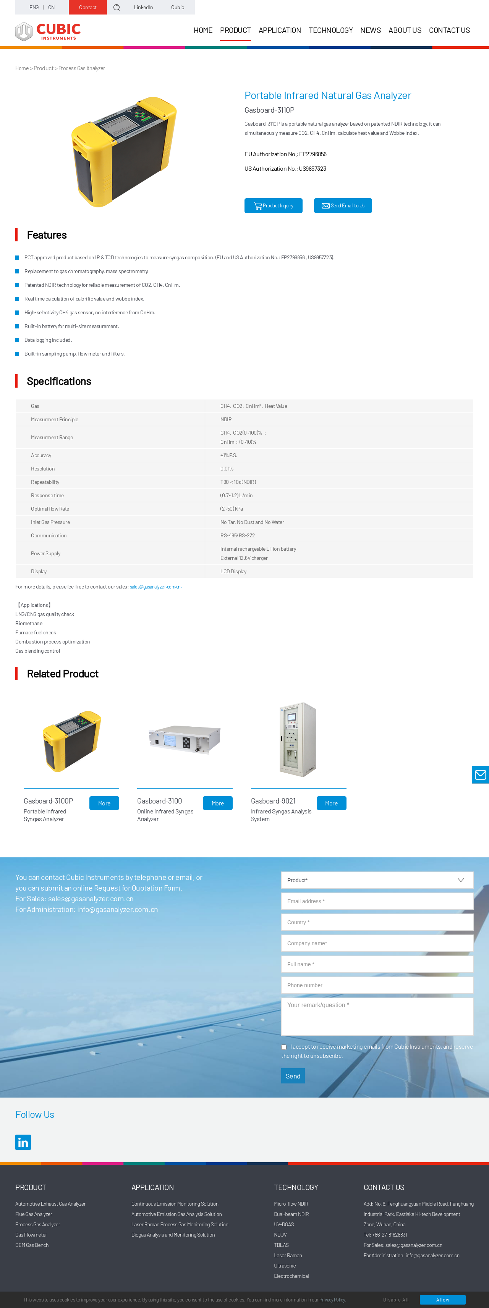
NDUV (280, 1234)
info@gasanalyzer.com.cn (117, 908)
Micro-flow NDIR (291, 1203)
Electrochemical (291, 1275)
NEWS (370, 29)
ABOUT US (405, 29)
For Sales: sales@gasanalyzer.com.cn (403, 1244)
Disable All (395, 1299)
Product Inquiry (273, 206)
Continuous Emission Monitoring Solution (175, 1203)
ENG (34, 7)
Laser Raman (288, 1254)
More (105, 802)
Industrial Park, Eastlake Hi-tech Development (412, 1213)
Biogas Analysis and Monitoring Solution (173, 1234)
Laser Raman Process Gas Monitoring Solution (179, 1224)
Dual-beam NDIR (291, 1213)
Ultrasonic (285, 1265)
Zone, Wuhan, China (384, 1224)
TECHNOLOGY (331, 29)
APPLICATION (280, 29)
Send (293, 1075)
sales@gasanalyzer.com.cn (91, 897)
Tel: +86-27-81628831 (385, 1234)
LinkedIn (143, 7)
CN (51, 7)
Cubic (177, 7)
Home (22, 67)
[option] (125, 151)
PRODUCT (235, 33)
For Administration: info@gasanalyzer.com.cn (412, 1254)
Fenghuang (462, 1203)
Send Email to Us (343, 206)
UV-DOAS (284, 1224)
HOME (203, 29)
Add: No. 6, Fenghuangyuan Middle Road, (407, 1203)
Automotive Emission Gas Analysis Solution (176, 1213)
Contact (88, 7)
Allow (441, 1299)
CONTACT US (449, 29)
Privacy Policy (362, 1288)
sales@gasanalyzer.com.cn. (159, 586)
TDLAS (281, 1244)
